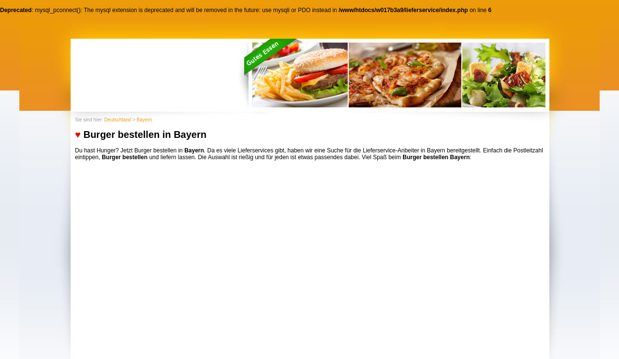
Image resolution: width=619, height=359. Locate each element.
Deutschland (118, 119)
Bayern (144, 119)
